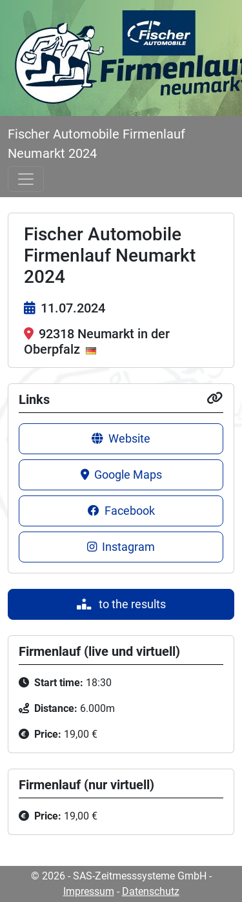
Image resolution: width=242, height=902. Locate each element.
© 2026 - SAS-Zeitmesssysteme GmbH (119, 876)
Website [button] (121, 438)
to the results (121, 604)
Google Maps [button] (121, 474)
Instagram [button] (121, 547)
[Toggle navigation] (26, 179)
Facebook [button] (121, 510)
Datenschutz (150, 891)
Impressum (88, 891)
